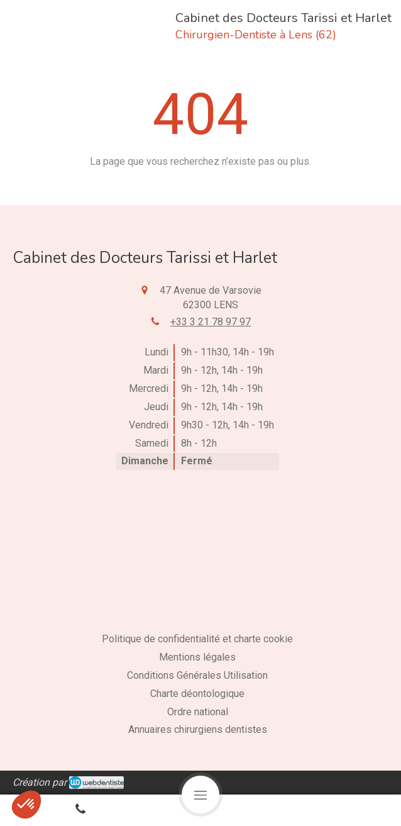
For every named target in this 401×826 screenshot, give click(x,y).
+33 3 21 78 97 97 (210, 322)
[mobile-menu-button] (200, 795)
